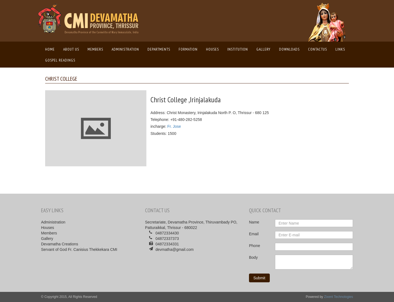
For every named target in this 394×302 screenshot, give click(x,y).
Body (253, 257)
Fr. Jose (174, 126)
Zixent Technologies (338, 297)
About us (71, 49)
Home (51, 49)
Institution (237, 49)
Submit (259, 278)
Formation (188, 49)
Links (340, 49)
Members (95, 49)
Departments (158, 49)
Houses (212, 49)
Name (254, 222)
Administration (125, 49)
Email (254, 234)
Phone (254, 245)
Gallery (263, 49)
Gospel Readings (60, 60)
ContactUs (317, 49)
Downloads (289, 49)
